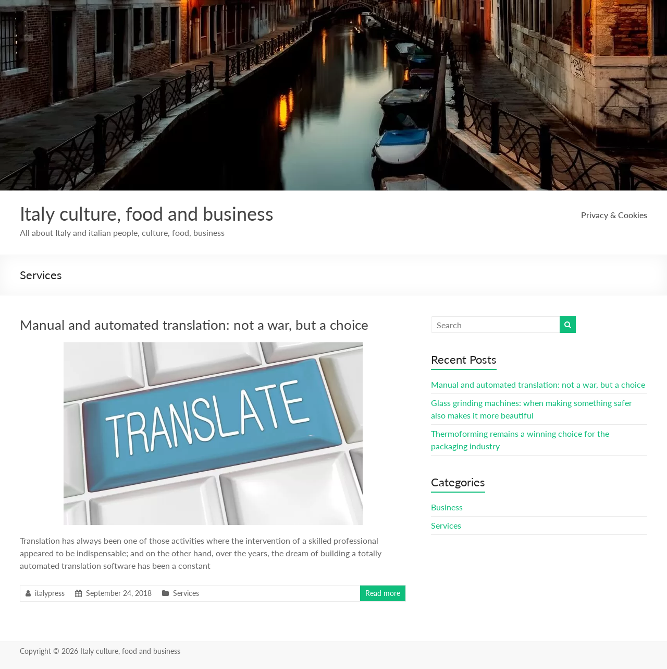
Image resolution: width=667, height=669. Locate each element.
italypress (50, 593)
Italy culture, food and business (147, 213)
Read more (382, 593)
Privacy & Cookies (614, 215)
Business (447, 507)
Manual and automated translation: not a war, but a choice (194, 324)
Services (186, 593)
